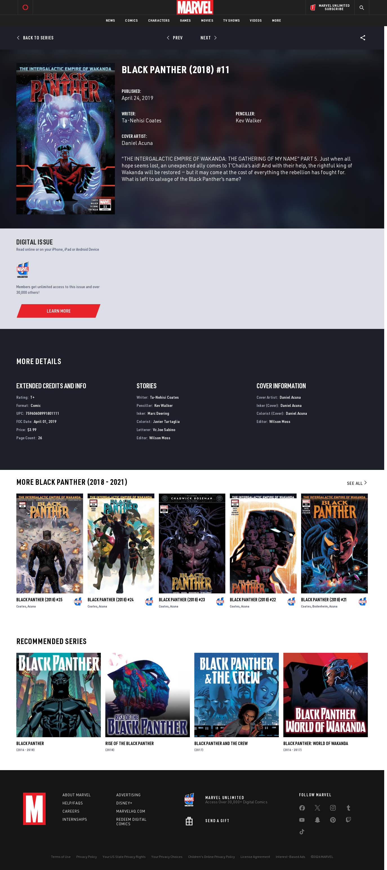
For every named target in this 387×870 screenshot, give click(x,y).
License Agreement (255, 857)
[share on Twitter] (317, 809)
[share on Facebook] (302, 809)
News (110, 20)
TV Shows (231, 20)
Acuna (32, 606)
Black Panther (30, 743)
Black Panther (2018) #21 (324, 599)
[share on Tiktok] (302, 833)
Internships (75, 819)
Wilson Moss (159, 437)
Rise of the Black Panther (129, 743)
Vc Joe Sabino (164, 429)
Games (185, 20)
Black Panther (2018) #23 (182, 599)
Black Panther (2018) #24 (111, 599)
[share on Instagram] (333, 809)
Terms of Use (61, 857)
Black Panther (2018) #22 (253, 599)
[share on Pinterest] (333, 821)
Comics (131, 20)
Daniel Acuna (137, 143)
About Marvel (77, 795)
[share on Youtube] (302, 821)
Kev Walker (249, 120)
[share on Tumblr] (348, 809)
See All (357, 483)
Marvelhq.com (130, 811)
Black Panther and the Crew (221, 743)
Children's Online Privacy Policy (211, 857)
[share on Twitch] (348, 821)
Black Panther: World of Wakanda (315, 743)
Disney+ (124, 803)
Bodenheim (320, 606)
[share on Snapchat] (317, 821)
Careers (71, 811)
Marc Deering (158, 413)
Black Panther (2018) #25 (39, 599)
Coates (21, 606)
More (276, 20)
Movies (207, 20)
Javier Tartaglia (166, 421)
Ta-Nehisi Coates (141, 120)
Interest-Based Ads (290, 857)
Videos (256, 20)
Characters (159, 20)
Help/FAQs (73, 803)
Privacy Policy (86, 857)
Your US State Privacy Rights (124, 857)
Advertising (128, 795)
